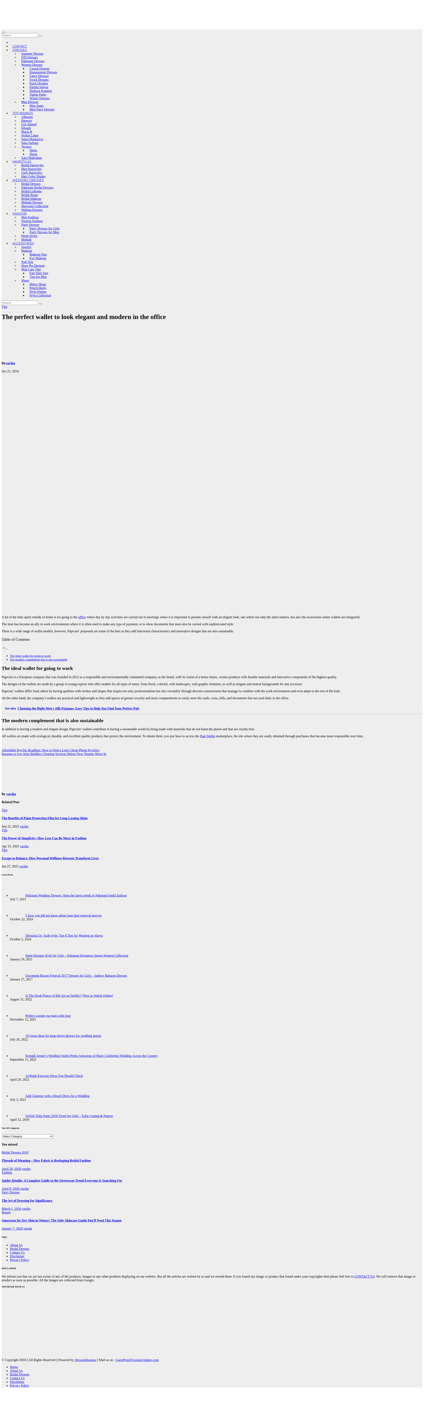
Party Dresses (30, 224)
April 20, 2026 (12, 1169)
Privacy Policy (19, 1260)
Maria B (26, 131)
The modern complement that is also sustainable (38, 659)
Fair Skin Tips (38, 273)
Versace (26, 146)
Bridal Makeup (31, 198)
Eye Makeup (37, 258)
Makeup (26, 250)
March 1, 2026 (12, 1208)
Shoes (33, 154)
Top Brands (22, 113)
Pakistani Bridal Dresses (37, 187)
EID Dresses (29, 57)
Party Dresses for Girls (44, 228)
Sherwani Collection (34, 206)
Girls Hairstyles (31, 172)
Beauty (6, 1212)
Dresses (19, 50)
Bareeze (26, 120)
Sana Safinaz (29, 143)
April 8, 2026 (11, 1188)
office (82, 617)
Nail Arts (27, 262)
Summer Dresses (32, 53)
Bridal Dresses (31, 184)
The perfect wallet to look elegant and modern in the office (84, 316)
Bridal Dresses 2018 (15, 1152)
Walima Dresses (31, 210)
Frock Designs (39, 79)
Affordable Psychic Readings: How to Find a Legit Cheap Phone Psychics (50, 750)
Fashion (19, 214)
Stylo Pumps (37, 291)
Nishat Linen (29, 135)
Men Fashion (30, 217)
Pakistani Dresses (32, 61)
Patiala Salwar (38, 87)
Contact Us (17, 1252)
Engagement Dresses (43, 72)
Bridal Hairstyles (32, 165)
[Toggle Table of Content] (5, 648)
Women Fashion (32, 221)
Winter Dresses (39, 98)
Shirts (33, 150)
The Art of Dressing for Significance (27, 1200)
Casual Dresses (39, 68)
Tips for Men (38, 277)
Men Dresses (29, 102)
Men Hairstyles (31, 169)
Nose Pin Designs (33, 265)
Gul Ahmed (29, 124)
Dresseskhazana (85, 1360)
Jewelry (26, 247)
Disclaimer (17, 1256)
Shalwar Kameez (40, 91)
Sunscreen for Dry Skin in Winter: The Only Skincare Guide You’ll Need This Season (61, 1220)
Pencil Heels (37, 288)
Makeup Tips (38, 254)
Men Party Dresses (41, 109)
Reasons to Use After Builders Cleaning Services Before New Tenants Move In (54, 754)
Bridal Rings (29, 195)
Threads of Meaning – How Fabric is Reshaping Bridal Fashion (46, 1160)
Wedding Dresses (28, 180)
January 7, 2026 (13, 1228)
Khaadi (26, 128)
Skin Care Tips (31, 269)
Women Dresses (31, 65)
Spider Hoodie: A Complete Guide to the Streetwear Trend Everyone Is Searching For (62, 1180)
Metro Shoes (37, 284)
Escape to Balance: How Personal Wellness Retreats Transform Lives (50, 858)
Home (14, 1367)
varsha (10, 363)
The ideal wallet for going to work (30, 655)
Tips (4, 306)
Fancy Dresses (39, 76)
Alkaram (27, 117)
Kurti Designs (38, 83)
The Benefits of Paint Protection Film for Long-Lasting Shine (45, 818)
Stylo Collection (40, 295)
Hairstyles (21, 161)
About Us (16, 1245)
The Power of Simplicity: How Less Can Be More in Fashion (44, 838)
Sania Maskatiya (32, 139)
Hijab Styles (29, 236)
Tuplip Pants (37, 94)
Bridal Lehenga (31, 191)
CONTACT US (364, 1276)
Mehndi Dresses (32, 202)
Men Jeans (36, 105)
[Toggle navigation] (3, 32)
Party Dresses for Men (44, 232)
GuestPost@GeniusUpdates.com (137, 1360)
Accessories (23, 243)
